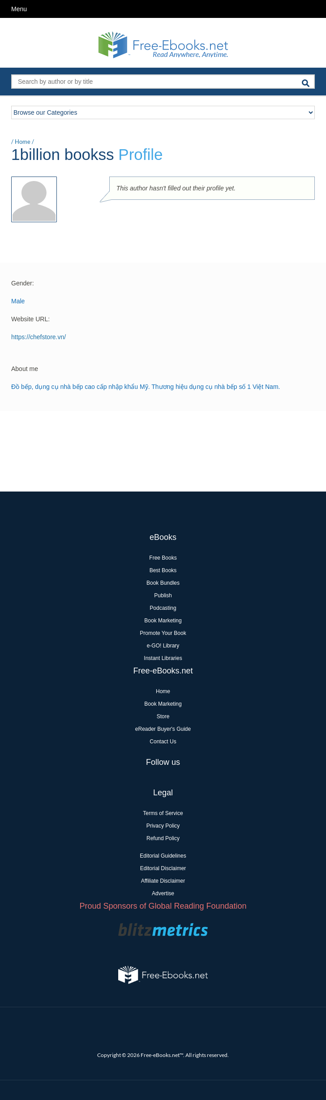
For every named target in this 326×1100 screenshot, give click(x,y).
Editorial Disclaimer (163, 868)
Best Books (163, 570)
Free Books (162, 558)
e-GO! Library (163, 646)
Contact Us (163, 741)
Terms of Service (163, 813)
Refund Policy (163, 838)
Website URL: (30, 319)
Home (22, 141)
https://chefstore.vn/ (38, 337)
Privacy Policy (163, 826)
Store (163, 716)
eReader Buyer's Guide (163, 729)
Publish (163, 595)
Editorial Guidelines (163, 856)
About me (24, 368)
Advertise (163, 893)
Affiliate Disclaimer (163, 881)
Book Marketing (162, 620)
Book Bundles (163, 583)
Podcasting (163, 608)
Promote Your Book (163, 633)
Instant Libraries (163, 658)
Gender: (22, 283)
